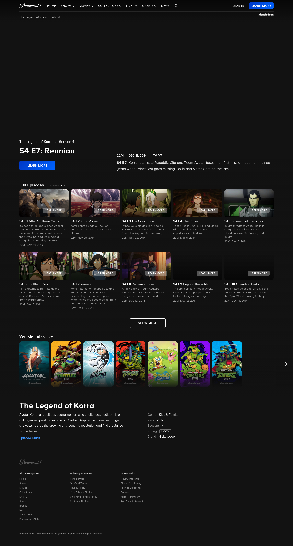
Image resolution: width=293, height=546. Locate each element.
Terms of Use (77, 479)
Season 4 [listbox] (56, 185)
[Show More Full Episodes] (148, 323)
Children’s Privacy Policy (83, 497)
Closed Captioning (131, 483)
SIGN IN (238, 5)
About (56, 17)
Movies (23, 488)
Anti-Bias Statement (132, 501)
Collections (25, 492)
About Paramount (130, 497)
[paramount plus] (30, 6)
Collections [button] (109, 5)
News (165, 5)
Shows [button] (67, 5)
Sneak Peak (25, 515)
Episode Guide (29, 438)
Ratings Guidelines (131, 488)
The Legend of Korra (33, 17)
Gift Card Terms (78, 483)
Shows (23, 483)
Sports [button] (148, 5)
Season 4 (66, 142)
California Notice (79, 501)
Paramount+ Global (30, 519)
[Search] (176, 6)
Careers (125, 492)
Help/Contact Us (130, 479)
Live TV (131, 5)
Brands (23, 506)
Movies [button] (85, 5)
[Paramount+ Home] (30, 462)
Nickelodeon (168, 437)
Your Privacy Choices (82, 492)
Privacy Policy (77, 488)
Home (51, 5)
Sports (22, 501)
